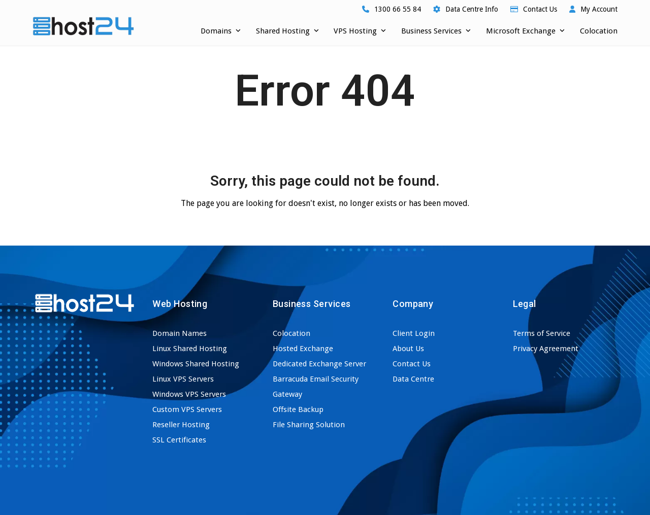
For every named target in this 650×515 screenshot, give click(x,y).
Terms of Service (541, 333)
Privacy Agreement (545, 348)
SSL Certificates (179, 439)
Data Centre (413, 379)
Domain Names (179, 333)
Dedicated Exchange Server (319, 363)
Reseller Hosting (181, 424)
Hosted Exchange (303, 348)
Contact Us (540, 9)
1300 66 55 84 (397, 9)
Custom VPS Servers (187, 409)
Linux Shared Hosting (189, 348)
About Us (408, 348)
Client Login (414, 333)
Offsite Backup (298, 409)
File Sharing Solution (309, 424)
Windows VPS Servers (189, 394)
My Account (599, 9)
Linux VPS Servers (183, 379)
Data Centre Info (471, 9)
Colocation (291, 333)
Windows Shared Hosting (195, 363)
